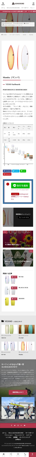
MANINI (21, 298)
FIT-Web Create (24, 445)
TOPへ (32, 454)
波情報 (15, 437)
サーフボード (25, 7)
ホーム (3, 7)
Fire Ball (21, 338)
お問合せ (18, 439)
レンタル (8, 437)
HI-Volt (21, 276)
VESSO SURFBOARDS (9, 25)
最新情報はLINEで (18, 392)
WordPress (18, 447)
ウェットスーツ (19, 435)
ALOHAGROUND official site (22, 443)
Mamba (31, 34)
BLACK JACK (23, 287)
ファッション (9, 435)
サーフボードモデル (15, 34)
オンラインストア (24, 437)
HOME (5, 34)
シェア (10, 454)
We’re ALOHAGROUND (13, 7)
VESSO (27, 23)
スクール (29, 435)
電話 (25, 454)
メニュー (18, 454)
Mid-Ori (3, 338)
